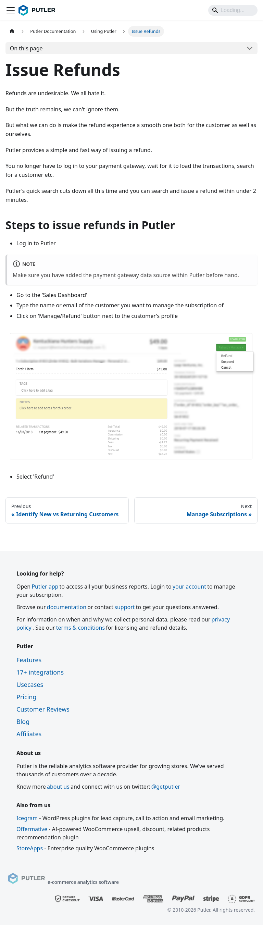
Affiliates (28, 734)
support (124, 607)
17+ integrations (40, 672)
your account (189, 586)
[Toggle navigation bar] (10, 10)
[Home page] (11, 31)
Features (28, 660)
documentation (66, 607)
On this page (26, 48)
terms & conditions (80, 627)
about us (58, 786)
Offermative (31, 829)
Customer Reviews (43, 709)
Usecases (29, 684)
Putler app (45, 586)
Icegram (27, 818)
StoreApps (29, 848)
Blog (22, 721)
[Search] (233, 10)
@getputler (165, 786)
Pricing (26, 697)
